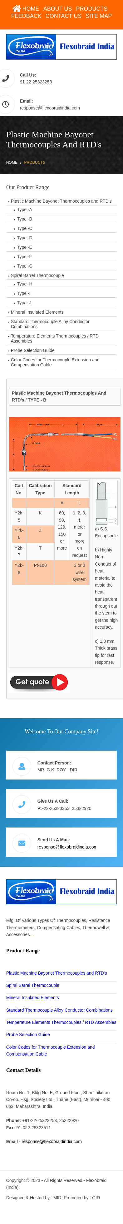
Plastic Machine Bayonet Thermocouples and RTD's (61, 201)
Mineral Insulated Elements (37, 312)
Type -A (24, 209)
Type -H (24, 283)
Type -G (25, 266)
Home (25, 9)
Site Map (99, 16)
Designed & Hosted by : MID (34, 1197)
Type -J (24, 302)
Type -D (24, 237)
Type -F (24, 256)
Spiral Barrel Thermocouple (37, 275)
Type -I (24, 293)
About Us (57, 9)
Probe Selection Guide (33, 350)
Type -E (24, 247)
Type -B (24, 218)
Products (91, 9)
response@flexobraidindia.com (50, 107)
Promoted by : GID (82, 1197)
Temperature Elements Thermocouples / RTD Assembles (55, 338)
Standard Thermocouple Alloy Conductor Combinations (50, 324)
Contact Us (63, 16)
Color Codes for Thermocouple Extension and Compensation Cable (55, 362)
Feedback (26, 16)
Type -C (24, 228)
